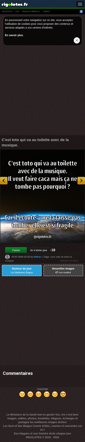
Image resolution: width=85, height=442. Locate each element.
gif (17, 11)
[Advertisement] (42, 91)
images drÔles (31, 11)
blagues (7, 11)
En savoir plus (14, 35)
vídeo (46, 11)
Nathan (37, 256)
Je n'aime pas (38, 250)
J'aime (16, 250)
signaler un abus (69, 260)
